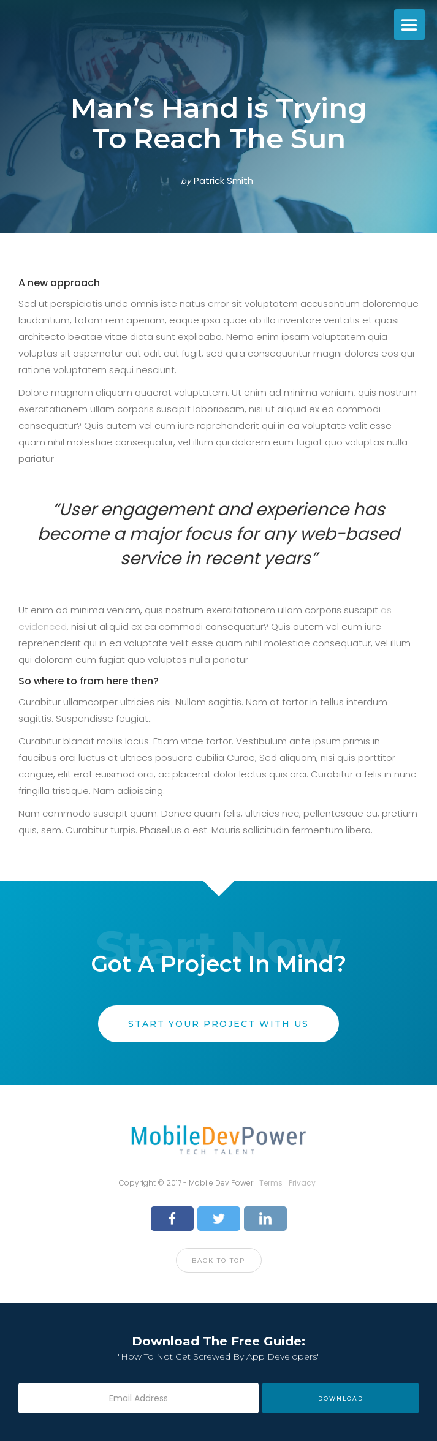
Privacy (302, 1183)
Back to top (219, 1261)
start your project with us (218, 1023)
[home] (3, 24)
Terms (271, 1183)
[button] (409, 24)
